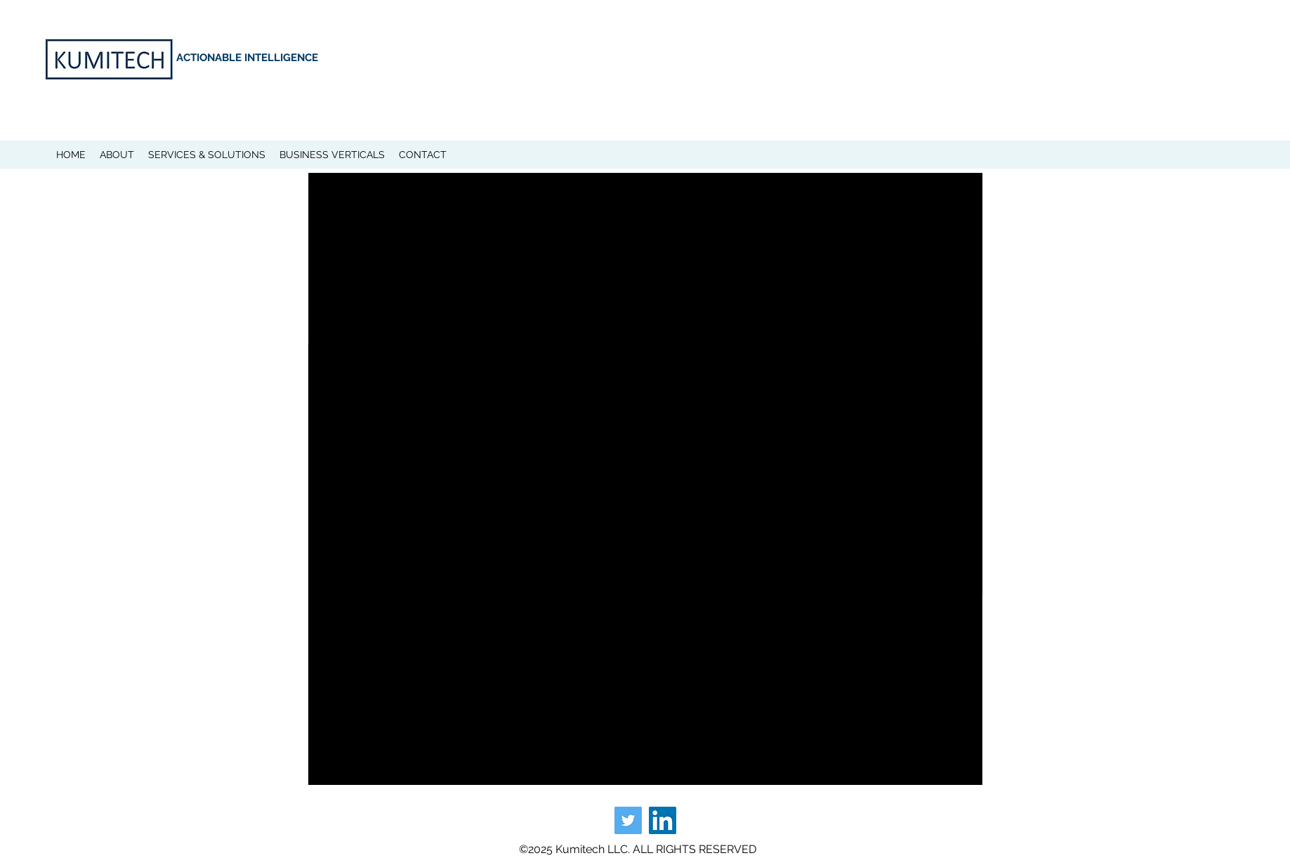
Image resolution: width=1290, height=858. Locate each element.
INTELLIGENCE (281, 57)
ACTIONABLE (210, 57)
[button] (117, 154)
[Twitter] (628, 820)
